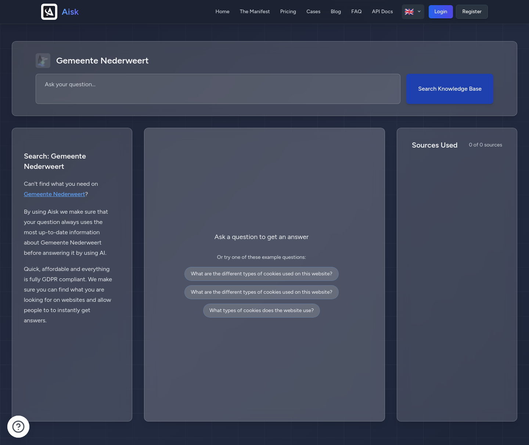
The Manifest (255, 11)
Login (441, 11)
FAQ (356, 11)
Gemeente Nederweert (54, 194)
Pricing (288, 11)
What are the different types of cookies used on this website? (261, 274)
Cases (313, 11)
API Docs (382, 11)
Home (222, 11)
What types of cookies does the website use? (261, 310)
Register (472, 11)
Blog (336, 11)
